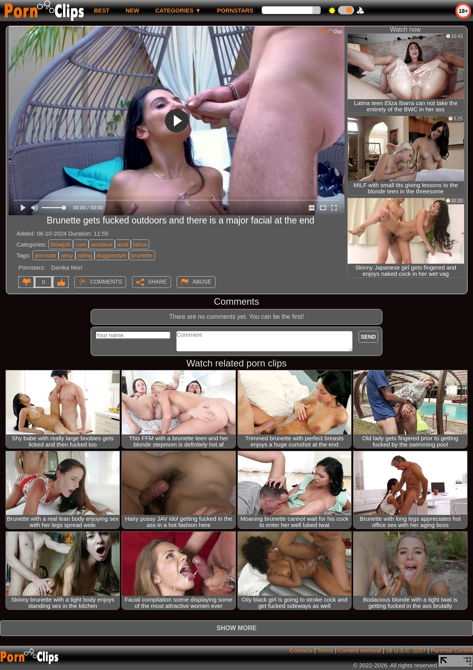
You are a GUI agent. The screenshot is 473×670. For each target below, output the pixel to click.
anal (122, 244)
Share (157, 282)
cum (80, 244)
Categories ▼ (178, 10)
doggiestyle (112, 255)
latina (140, 244)
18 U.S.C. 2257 (406, 650)
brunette (142, 255)
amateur (101, 244)
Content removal (359, 650)
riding (85, 255)
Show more (236, 628)
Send (368, 337)
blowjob (61, 244)
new (132, 10)
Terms (325, 650)
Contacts (300, 650)
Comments (106, 282)
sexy (67, 255)
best (101, 10)
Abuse (202, 282)
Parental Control (452, 650)
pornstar (45, 255)
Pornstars (235, 10)
